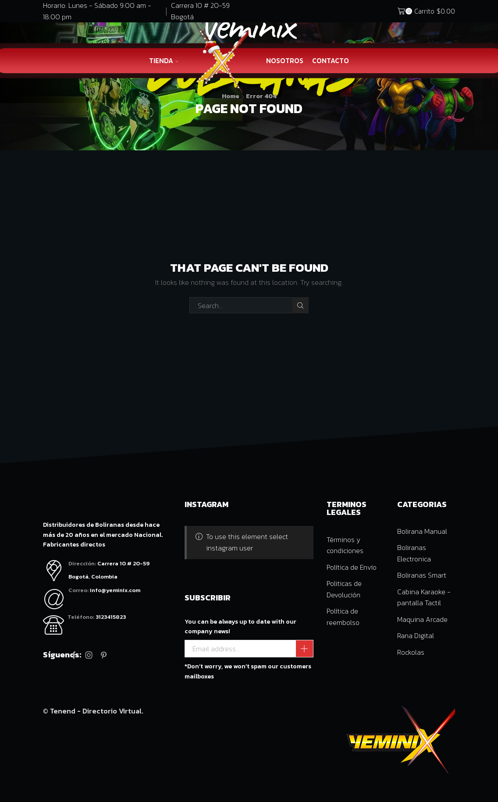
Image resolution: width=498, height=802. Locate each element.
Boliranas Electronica (414, 553)
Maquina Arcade (422, 619)
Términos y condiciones (345, 545)
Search (300, 305)
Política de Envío (352, 567)
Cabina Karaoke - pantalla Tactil (424, 597)
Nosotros (284, 61)
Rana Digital (415, 635)
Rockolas (410, 652)
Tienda (164, 61)
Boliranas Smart (421, 575)
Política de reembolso (343, 617)
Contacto (330, 61)
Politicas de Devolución (344, 589)
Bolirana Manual (422, 531)
